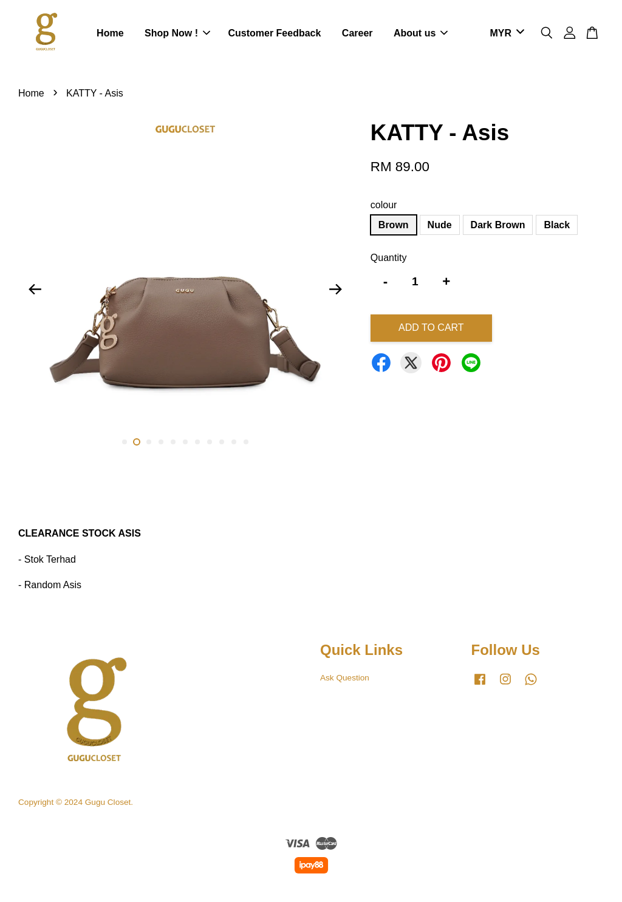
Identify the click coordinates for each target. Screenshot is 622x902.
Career (357, 33)
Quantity (389, 258)
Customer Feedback (274, 33)
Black (557, 225)
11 (246, 442)
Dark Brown (498, 225)
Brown (393, 225)
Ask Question (344, 677)
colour (384, 205)
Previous (34, 289)
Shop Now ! (177, 33)
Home (110, 33)
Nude (440, 225)
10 (234, 442)
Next (336, 289)
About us (421, 33)
